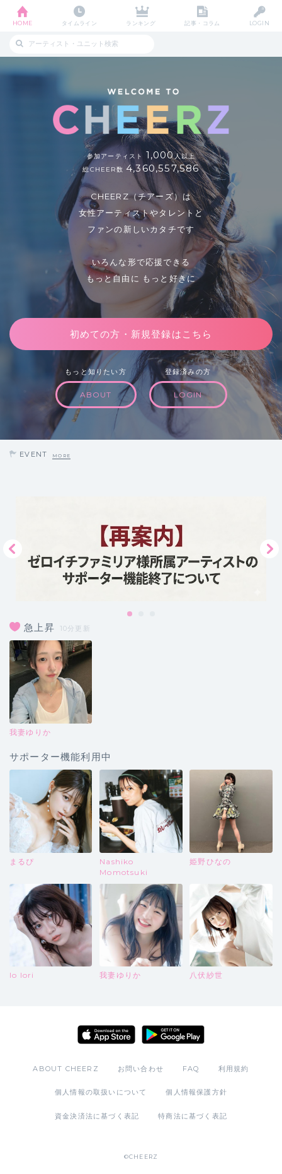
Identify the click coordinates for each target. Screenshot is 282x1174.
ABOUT (96, 394)
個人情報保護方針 (196, 1092)
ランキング (140, 23)
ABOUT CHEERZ (65, 1068)
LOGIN (259, 23)
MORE (61, 456)
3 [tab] (153, 614)
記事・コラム (202, 23)
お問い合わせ (141, 1068)
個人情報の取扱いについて (101, 1092)
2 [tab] (141, 614)
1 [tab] (130, 614)
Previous (12, 548)
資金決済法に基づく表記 (97, 1116)
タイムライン (80, 23)
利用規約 (233, 1068)
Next (269, 548)
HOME (23, 23)
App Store (106, 1034)
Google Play (173, 1034)
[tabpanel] (141, 548)
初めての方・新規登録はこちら (141, 334)
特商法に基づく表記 (192, 1116)
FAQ (191, 1068)
